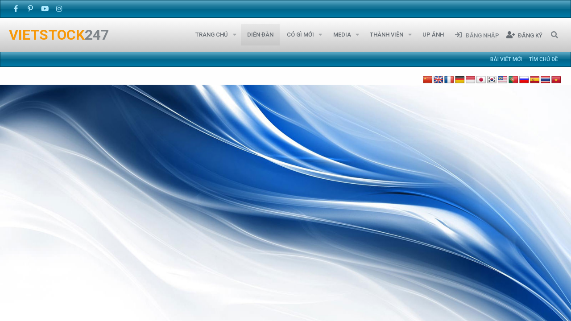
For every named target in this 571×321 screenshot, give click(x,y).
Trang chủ (211, 34)
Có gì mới (300, 34)
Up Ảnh (433, 34)
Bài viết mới (506, 59)
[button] (234, 34)
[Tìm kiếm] (554, 34)
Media (342, 34)
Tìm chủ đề (543, 59)
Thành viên (386, 34)
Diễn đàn (260, 34)
